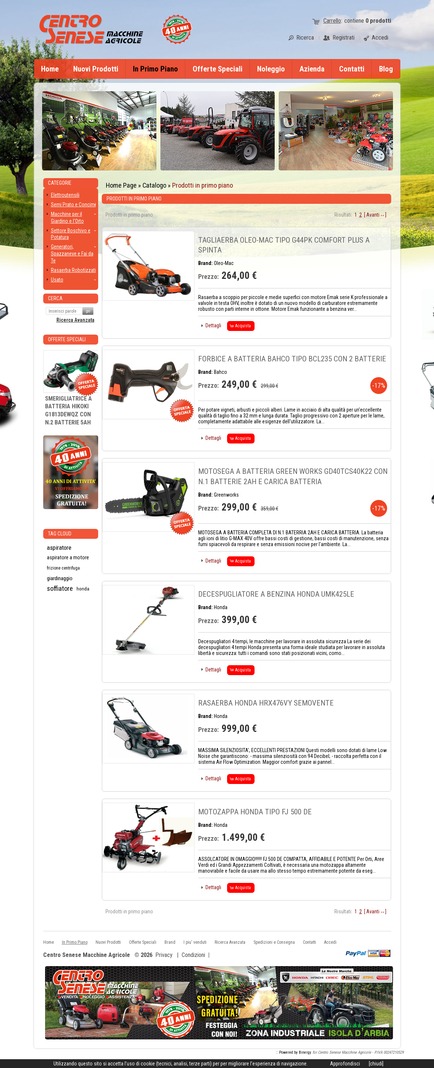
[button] (211, 325)
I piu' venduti (195, 942)
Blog (386, 69)
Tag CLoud (59, 534)
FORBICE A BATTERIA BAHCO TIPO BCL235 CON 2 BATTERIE (292, 358)
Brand (169, 942)
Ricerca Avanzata (75, 320)
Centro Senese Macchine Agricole (86, 955)
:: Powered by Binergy (293, 1052)
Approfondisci (345, 1064)
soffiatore (60, 589)
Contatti (351, 69)
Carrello (332, 20)
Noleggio (271, 69)
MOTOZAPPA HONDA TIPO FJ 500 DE (255, 811)
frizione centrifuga (63, 568)
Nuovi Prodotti (95, 69)
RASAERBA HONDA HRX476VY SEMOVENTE (266, 703)
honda (83, 589)
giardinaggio (60, 578)
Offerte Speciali (217, 69)
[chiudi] (376, 1064)
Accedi (330, 942)
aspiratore (59, 547)
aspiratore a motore (68, 558)
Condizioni (193, 954)
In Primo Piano (155, 69)
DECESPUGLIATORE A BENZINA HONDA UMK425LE (276, 594)
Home (50, 69)
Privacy (164, 954)
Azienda (312, 69)
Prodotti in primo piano (202, 185)
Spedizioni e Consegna (274, 942)
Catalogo (154, 185)
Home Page (121, 185)
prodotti (378, 20)
